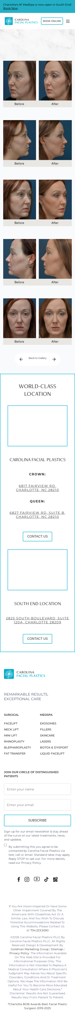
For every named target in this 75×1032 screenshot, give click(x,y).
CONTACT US (37, 545)
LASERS (45, 741)
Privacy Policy (31, 863)
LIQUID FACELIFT (52, 753)
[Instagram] (26, 879)
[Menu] (68, 21)
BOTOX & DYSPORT (54, 747)
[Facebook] (18, 879)
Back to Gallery (38, 358)
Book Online (52, 20)
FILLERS (45, 729)
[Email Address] (37, 805)
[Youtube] (37, 879)
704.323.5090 (39, 930)
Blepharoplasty (17, 747)
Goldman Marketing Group (30, 949)
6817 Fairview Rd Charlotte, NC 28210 (37, 496)
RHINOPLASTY (14, 741)
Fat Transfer (14, 753)
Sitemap (57, 949)
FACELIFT (10, 723)
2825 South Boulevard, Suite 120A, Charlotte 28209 (37, 629)
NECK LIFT (11, 729)
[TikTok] (46, 879)
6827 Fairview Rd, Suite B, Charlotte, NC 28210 (37, 523)
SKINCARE (47, 735)
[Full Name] (37, 789)
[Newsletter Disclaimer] (5, 847)
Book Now (10, 8)
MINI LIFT (10, 735)
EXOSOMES (48, 723)
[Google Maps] (55, 879)
